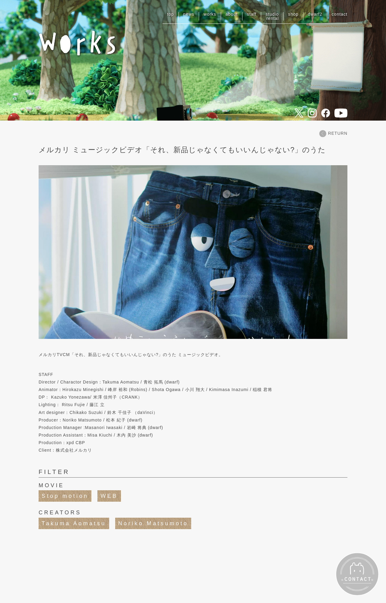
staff (251, 14)
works (210, 14)
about (232, 14)
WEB (109, 496)
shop (293, 14)
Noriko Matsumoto (153, 523)
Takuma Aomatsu (74, 523)
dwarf (315, 14)
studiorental (272, 16)
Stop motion (65, 496)
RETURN (333, 133)
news (189, 14)
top (170, 14)
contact (339, 14)
